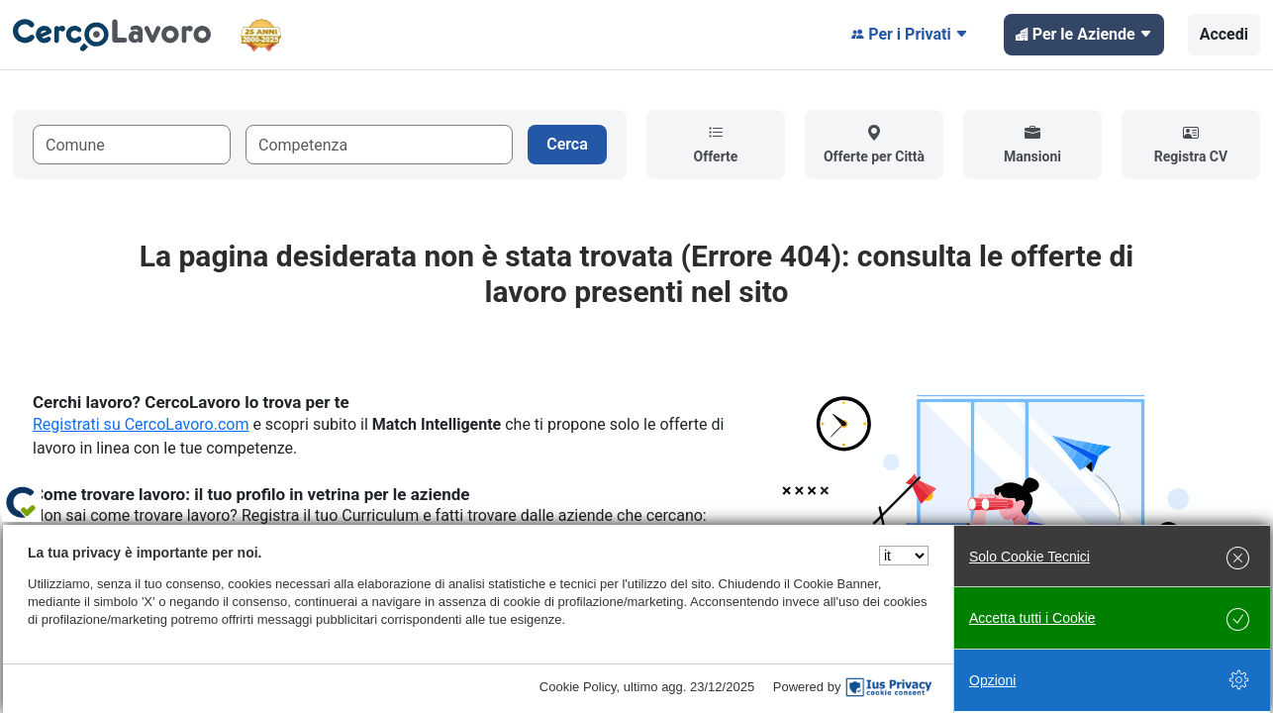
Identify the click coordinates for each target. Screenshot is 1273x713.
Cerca (567, 144)
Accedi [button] (1224, 34)
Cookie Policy (578, 686)
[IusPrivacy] (888, 687)
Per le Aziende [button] (1084, 35)
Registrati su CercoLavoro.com (140, 424)
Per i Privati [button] (909, 35)
